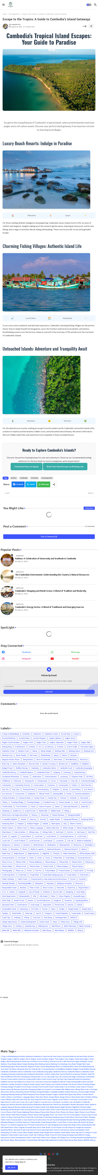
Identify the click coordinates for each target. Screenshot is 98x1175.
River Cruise (34, 888)
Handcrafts (43, 811)
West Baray (47, 930)
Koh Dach (60, 832)
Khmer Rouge (68, 828)
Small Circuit (19, 900)
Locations (60, 841)
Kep (65, 823)
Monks (4, 849)
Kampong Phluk (87, 819)
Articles (13, 478)
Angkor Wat (85, 742)
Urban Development (28, 922)
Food (76, 802)
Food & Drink (86, 802)
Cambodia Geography (83, 768)
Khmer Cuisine (75, 823)
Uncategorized (14, 14)
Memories (78, 845)
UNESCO (73, 917)
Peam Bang (69, 858)
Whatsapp (45, 484)
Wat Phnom (56, 926)
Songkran (57, 900)
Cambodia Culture (49, 768)
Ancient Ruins (24, 738)
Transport (48, 913)
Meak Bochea (38, 845)
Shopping (69, 892)
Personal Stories (84, 858)
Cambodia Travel (43, 772)
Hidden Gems (56, 811)
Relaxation (39, 883)
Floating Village (17, 802)
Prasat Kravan (64, 870)
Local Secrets (34, 841)
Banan (34, 751)
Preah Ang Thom (8, 875)
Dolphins (55, 789)
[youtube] (49, 1154)
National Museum (54, 849)
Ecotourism (19, 794)
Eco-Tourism (7, 794)
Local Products (19, 841)
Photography (7, 870)
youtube (75, 658)
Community (6, 785)
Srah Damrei (22, 905)
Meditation (51, 845)
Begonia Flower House (11, 759)
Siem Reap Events (9, 896)
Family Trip (52, 798)
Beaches (73, 755)
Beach (64, 755)
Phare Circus (7, 862)
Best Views (58, 759)
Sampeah (21, 892)
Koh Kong (80, 832)
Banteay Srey (7, 755)
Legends (13, 836)
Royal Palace (83, 888)
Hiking (66, 811)
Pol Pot (38, 870)
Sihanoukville (24, 896)
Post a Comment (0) (49, 536)
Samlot (12, 892)
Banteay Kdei (60, 751)
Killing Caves (34, 832)
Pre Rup (90, 870)
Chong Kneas (42, 781)
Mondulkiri (89, 845)
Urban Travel (44, 922)
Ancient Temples (39, 738)
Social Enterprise (43, 900)
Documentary (43, 789)
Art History (49, 747)
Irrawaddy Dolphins (9, 819)
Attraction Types (86, 747)
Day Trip (5, 789)
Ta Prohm (34, 909)
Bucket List (63, 764)
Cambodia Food (66, 768)
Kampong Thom (8, 823)
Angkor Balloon (55, 738)
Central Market (51, 777)
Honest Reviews (58, 815)
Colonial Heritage (88, 781)
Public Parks (22, 879)
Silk (34, 896)
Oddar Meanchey (69, 853)
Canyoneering (79, 772)
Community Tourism (22, 785)
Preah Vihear (71, 875)
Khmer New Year (53, 828)
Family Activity (24, 798)
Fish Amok (84, 798)
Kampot (21, 823)
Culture (74, 785)
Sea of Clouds (34, 892)
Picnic (29, 870)
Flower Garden (64, 802)
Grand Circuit (30, 811)
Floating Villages (33, 802)
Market (17, 845)
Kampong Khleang (70, 819)
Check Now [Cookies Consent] (19, 1162)
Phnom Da (89, 862)
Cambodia (23, 478)
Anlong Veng (7, 747)
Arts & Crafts (72, 747)
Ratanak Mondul (8, 883)
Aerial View (65, 734)
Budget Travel (7, 768)
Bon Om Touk (34, 764)
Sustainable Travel (9, 909)
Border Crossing (49, 764)
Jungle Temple (54, 819)
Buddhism (75, 764)
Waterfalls (17, 930)
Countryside (63, 785)
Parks (39, 858)
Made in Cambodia (84, 841)
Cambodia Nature (26, 772)
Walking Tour (43, 926)
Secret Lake (57, 892)
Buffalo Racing (21, 768)
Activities (26, 734)
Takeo (53, 909)
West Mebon (59, 930)
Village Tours (7, 926)
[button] (89, 4)
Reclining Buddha (25, 883)
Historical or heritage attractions (15, 815)
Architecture (20, 747)
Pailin (31, 858)
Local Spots (47, 841)
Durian (65, 789)
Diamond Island (29, 789)
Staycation (47, 905)
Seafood (46, 892)
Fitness (5, 802)
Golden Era (17, 811)
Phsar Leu (19, 870)
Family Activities (8, 798)
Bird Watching (71, 759)
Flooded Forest (49, 802)
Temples (5, 913)
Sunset (79, 905)
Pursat (72, 879)
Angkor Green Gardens (11, 742)
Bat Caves (33, 755)
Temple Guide (73, 909)
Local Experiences (67, 836)
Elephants (31, 794)
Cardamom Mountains (10, 777)
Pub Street (84, 875)
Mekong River (64, 845)
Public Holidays (8, 879)
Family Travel (39, 798)
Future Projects (45, 806)
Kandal (45, 823)
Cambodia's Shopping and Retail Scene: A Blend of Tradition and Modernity (50, 591)
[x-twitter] (45, 1154)
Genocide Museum (70, 806)
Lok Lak (70, 841)
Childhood (6, 781)
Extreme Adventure (82, 794)
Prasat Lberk (78, 870)
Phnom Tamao (77, 866)
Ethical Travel (44, 794)
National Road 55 (71, 849)
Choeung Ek (29, 781)
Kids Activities (19, 832)
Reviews (23, 888)
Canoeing (67, 772)
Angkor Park (28, 742)
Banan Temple (46, 751)
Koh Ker (70, 832)
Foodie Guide (7, 806)
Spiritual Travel (8, 905)
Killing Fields (47, 832)
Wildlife (71, 930)
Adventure (37, 734)
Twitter (32, 484)
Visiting (18, 926)
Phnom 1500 (21, 862)
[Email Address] (49, 686)
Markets (26, 845)
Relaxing (50, 883)
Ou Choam (22, 858)
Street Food (59, 905)
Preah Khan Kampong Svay (52, 875)
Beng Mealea (28, 759)
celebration (36, 777)
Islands (23, 819)
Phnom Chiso (77, 862)
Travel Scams (89, 913)
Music (24, 849)
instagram (26, 658)
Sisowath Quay (79, 896)
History (34, 815)
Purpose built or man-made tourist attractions (49, 879)
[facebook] (40, 1154)
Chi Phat (89, 777)
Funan (33, 806)
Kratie (4, 836)
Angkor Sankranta (57, 742)
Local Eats (38, 836)
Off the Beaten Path (86, 853)
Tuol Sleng (48, 917)
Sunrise (70, 905)
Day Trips (15, 789)
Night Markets (33, 853)
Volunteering (30, 926)
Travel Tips (6, 917)
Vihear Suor (65, 922)
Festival (63, 798)
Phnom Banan (50, 862)
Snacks (30, 900)
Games (57, 806)
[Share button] (54, 484)
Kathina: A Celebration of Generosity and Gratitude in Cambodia (45, 558)
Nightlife (45, 853)
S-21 (4, 892)
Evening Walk (58, 794)
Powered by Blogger (9, 941)
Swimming (24, 909)
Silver (53, 896)
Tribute (26, 917)
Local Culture (25, 836)
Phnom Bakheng (35, 862)
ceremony (64, 777)
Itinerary (33, 819)
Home (5, 14)
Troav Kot (36, 917)
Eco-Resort (88, 789)
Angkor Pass (41, 742)
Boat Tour (84, 759)
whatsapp (75, 652)
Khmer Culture (7, 828)
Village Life (77, 922)
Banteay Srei (89, 751)
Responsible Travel (9, 888)
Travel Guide (76, 913)
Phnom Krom (21, 866)
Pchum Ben (57, 858)
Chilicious (17, 781)
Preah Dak (22, 875)
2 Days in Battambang (10, 734)
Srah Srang (35, 905)
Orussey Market (8, 858)
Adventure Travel (51, 734)
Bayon (56, 755)
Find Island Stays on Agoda (27, 466)
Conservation (39, 785)
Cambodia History (9, 772)
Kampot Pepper (33, 823)
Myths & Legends (37, 849)
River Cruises (48, 888)
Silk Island (43, 896)
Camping (56, 772)
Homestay (45, 815)
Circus (53, 781)
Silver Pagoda (64, 896)
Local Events (51, 836)
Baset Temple (21, 755)
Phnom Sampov (62, 866)
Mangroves (6, 845)
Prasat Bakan (50, 870)
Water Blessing (70, 926)
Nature (84, 849)
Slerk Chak (6, 900)
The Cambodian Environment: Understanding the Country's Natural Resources (52, 574)
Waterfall (5, 930)
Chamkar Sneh (77, 777)
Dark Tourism (86, 785)
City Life (74, 781)
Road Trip (71, 888)
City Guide (63, 781)
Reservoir (79, 883)
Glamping (5, 811)
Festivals (73, 798)
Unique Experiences (9, 922)
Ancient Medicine (9, 738)
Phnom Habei (7, 866)
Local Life (6, 841)
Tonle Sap (28, 913)
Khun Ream (6, 832)
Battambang (45, 755)
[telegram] (57, 1154)
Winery (80, 930)
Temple (62, 909)
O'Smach (56, 853)
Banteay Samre (74, 751)
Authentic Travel (8, 751)
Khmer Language (36, 828)
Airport (76, 734)
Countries (34, 478)
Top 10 (38, 913)
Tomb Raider (17, 913)
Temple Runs (86, 909)
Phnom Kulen (35, 866)
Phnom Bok (63, 862)
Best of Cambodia (43, 759)
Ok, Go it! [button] (11, 1167)
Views (55, 922)
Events (69, 794)
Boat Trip (5, 764)
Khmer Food (22, 828)
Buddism (85, 764)
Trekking (17, 917)
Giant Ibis (84, 806)
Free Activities (21, 806)
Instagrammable (74, 815)
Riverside (60, 888)
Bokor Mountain (19, 764)
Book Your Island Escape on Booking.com (65, 466)
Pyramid (82, 879)
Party (47, 858)
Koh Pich (91, 832)
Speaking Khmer (82, 900)
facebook (26, 652)
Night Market (19, 853)
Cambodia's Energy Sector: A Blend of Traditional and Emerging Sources (49, 607)
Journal (43, 819)
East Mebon (76, 789)
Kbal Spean (55, 823)
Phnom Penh (48, 866)
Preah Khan (34, 875)
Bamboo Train (23, 751)
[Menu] (3, 4)
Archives (32, 747)
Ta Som (45, 909)
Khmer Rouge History (85, 828)
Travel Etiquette (62, 913)
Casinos (26, 777)
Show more (89, 508)
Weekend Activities (31, 930)
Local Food (81, 836)
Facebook (19, 484)
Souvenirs (68, 900)
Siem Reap (80, 892)
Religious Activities (64, 883)
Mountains (15, 849)
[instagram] (53, 1154)
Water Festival (84, 926)
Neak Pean (6, 853)
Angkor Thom (72, 742)
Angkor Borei (70, 738)
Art (40, 747)
